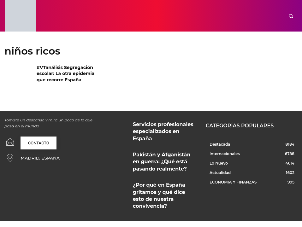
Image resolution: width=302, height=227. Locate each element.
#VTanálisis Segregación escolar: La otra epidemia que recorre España (66, 72)
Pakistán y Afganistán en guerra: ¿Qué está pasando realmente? (164, 152)
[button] (290, 15)
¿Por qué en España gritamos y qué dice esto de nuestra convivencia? (162, 179)
